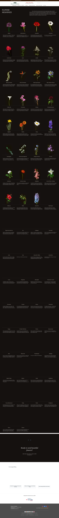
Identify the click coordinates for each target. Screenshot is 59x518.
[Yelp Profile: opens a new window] (47, 506)
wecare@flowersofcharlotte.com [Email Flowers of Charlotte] (15, 508)
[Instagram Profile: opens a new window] (42, 506)
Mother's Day (19, 5)
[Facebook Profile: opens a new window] (44, 506)
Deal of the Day (14, 5)
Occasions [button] (23, 5)
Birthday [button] (26, 5)
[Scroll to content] (46, 15)
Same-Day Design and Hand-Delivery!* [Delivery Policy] (16, 0)
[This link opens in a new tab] (29, 499)
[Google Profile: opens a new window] (46, 506)
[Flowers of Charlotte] (16, 3)
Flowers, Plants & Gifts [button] (39, 5)
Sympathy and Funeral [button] (32, 5)
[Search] (42, 2)
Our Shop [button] (45, 5)
